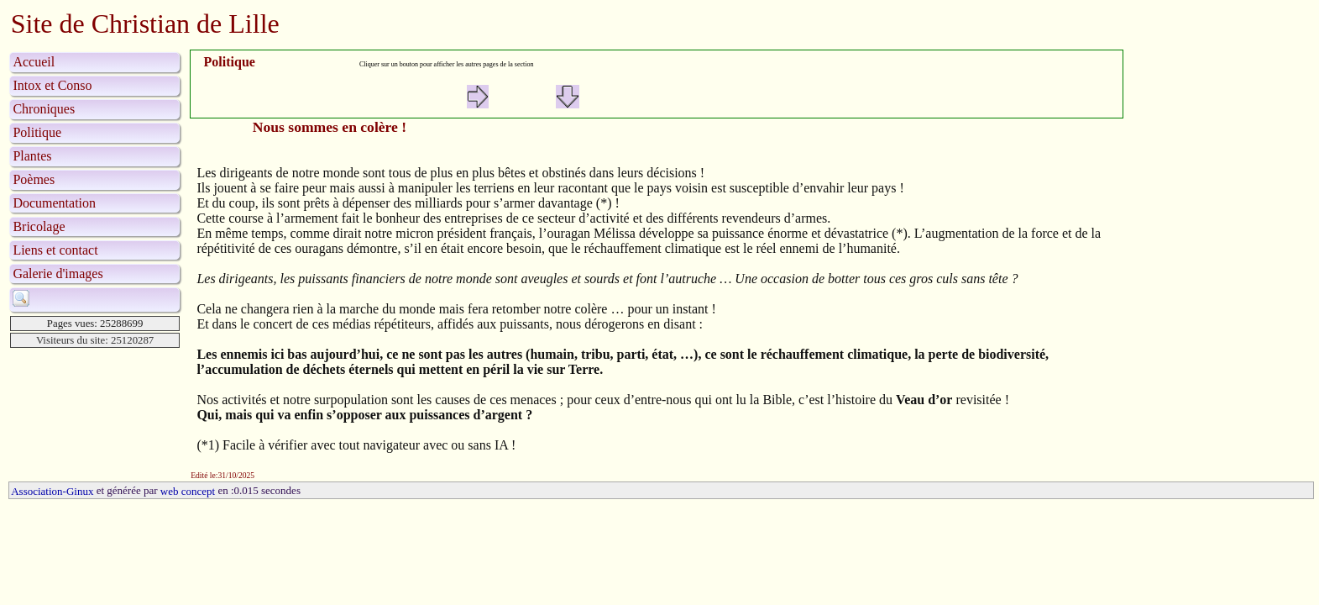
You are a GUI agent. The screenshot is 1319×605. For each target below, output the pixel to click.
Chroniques (44, 109)
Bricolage (39, 226)
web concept (187, 491)
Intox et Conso (52, 85)
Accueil (34, 62)
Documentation (54, 203)
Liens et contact (55, 250)
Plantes (32, 156)
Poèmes (34, 179)
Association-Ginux (52, 491)
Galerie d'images (57, 273)
